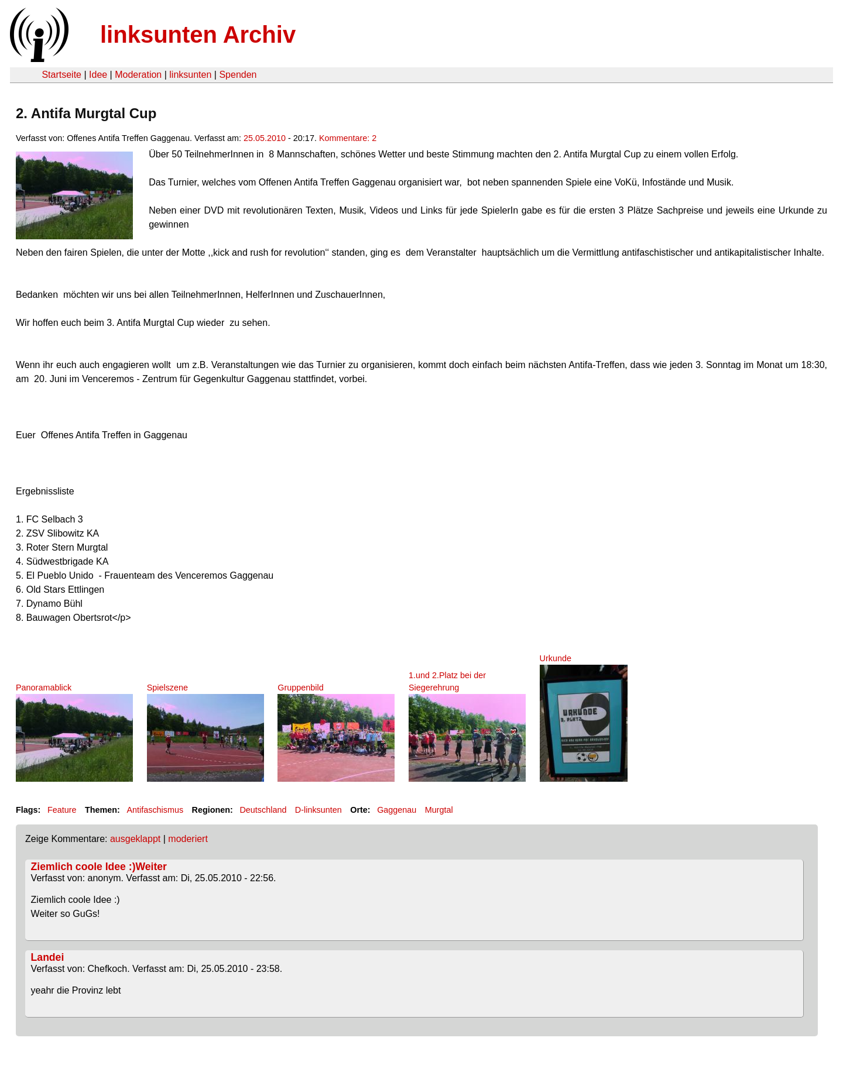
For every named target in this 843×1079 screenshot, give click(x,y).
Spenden (237, 75)
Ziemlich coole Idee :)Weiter (99, 866)
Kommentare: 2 (347, 138)
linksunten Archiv (198, 34)
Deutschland (262, 810)
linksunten (190, 75)
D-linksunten (318, 810)
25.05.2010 (265, 138)
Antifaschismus (154, 810)
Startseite (61, 75)
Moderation (138, 75)
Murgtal (439, 810)
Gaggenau (396, 810)
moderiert (188, 839)
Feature (62, 810)
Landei (47, 957)
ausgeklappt (135, 839)
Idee (98, 75)
